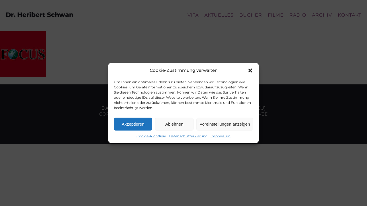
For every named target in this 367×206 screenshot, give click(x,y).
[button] (250, 70)
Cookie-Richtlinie (151, 136)
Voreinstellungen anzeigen (225, 124)
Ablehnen (174, 124)
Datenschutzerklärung (188, 136)
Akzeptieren (133, 124)
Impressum (220, 136)
